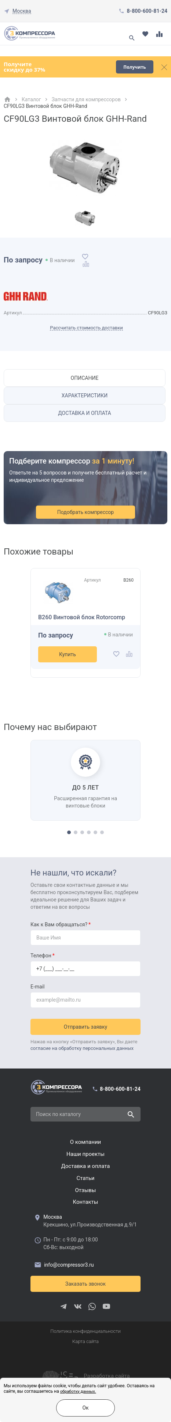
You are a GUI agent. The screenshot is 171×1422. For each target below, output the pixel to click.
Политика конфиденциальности (85, 1331)
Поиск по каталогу (58, 1114)
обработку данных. (78, 1391)
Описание (85, 378)
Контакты (85, 1202)
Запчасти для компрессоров (86, 99)
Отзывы (85, 1190)
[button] (69, 832)
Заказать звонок (85, 1284)
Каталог (31, 99)
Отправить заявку (85, 1027)
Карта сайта (85, 1341)
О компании (85, 1142)
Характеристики (85, 395)
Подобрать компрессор (85, 512)
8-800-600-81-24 (147, 11)
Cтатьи (86, 1178)
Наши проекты (85, 1154)
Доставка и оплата (84, 413)
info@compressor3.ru (64, 1264)
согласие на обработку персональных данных (82, 1048)
